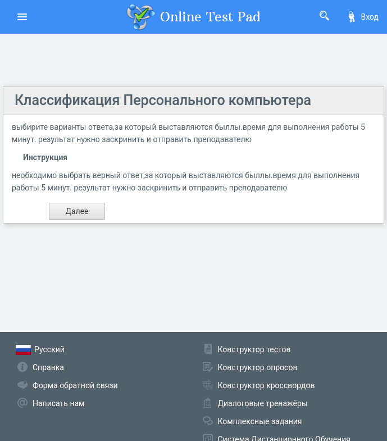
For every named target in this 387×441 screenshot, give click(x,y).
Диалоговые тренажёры (263, 403)
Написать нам (58, 403)
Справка (48, 367)
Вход (362, 16)
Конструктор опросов (258, 367)
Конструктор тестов (254, 349)
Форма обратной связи (75, 385)
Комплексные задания (260, 421)
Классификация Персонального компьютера (163, 100)
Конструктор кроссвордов (266, 385)
